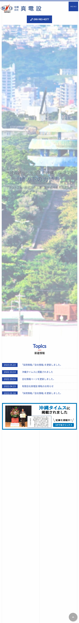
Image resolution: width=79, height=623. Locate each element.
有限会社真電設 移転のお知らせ (38, 386)
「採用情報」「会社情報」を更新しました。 (42, 364)
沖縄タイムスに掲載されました (37, 371)
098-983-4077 (41, 19)
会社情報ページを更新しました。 (38, 379)
